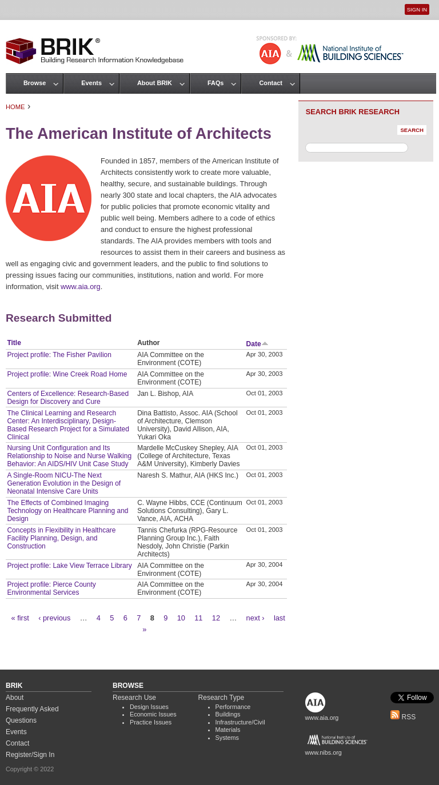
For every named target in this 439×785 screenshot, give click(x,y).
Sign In (417, 9)
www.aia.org (81, 286)
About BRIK (154, 82)
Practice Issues (150, 722)
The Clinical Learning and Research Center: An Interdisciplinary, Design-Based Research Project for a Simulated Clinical (68, 425)
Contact (270, 82)
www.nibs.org (323, 752)
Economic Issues (153, 714)
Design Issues (149, 706)
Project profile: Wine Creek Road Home (67, 374)
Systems (227, 737)
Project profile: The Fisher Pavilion (59, 355)
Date (257, 344)
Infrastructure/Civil (240, 722)
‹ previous (54, 618)
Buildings (228, 714)
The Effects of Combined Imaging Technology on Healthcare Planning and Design (67, 511)
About (14, 698)
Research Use (134, 698)
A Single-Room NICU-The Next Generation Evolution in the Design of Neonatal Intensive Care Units (64, 483)
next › (255, 618)
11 (198, 618)
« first (20, 618)
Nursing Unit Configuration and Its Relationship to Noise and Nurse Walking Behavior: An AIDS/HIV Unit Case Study (69, 456)
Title (14, 343)
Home (15, 106)
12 (216, 618)
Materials (228, 729)
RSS (403, 717)
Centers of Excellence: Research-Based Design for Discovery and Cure (68, 398)
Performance (233, 706)
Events (91, 82)
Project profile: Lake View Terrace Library (69, 566)
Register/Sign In (30, 755)
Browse (34, 82)
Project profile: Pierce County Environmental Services (51, 588)
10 (181, 618)
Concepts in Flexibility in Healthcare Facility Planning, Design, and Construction (61, 538)
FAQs (215, 82)
